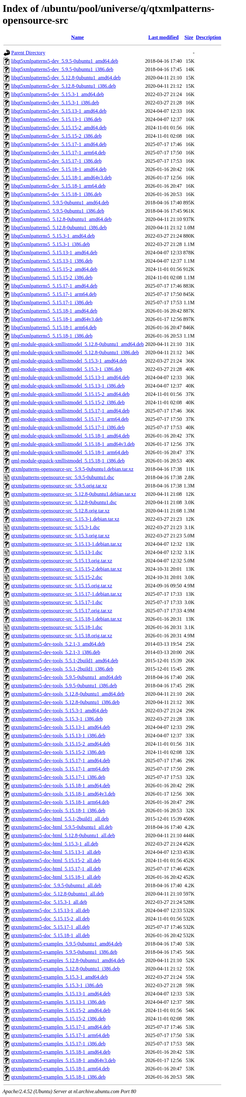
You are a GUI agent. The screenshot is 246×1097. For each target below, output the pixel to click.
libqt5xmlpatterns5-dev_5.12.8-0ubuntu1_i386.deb (63, 86)
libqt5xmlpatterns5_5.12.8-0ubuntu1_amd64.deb (61, 219)
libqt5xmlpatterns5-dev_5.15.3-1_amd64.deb (57, 94)
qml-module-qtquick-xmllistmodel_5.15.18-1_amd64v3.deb (73, 444)
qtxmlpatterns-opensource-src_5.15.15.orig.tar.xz (61, 585)
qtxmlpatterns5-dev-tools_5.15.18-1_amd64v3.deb (63, 794)
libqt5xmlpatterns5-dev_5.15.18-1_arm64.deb (58, 186)
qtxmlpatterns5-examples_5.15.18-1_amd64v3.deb (63, 1060)
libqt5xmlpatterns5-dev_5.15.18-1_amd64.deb (58, 169)
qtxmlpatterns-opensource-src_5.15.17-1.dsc (56, 602)
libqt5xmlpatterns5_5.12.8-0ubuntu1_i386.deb (59, 227)
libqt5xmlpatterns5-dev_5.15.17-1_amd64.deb (58, 144)
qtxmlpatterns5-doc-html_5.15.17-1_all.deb (56, 869)
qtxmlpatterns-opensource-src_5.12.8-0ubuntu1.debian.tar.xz (73, 494)
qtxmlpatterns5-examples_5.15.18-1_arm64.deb (60, 1068)
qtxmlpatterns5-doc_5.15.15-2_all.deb (50, 918)
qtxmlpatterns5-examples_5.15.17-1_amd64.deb (61, 1027)
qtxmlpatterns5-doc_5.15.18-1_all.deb (50, 935)
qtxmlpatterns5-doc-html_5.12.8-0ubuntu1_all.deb (63, 835)
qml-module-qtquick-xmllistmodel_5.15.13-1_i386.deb (68, 386)
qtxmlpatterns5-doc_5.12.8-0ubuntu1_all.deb (57, 893)
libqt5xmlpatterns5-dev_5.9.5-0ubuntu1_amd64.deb (64, 61)
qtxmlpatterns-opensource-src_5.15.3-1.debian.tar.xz (65, 519)
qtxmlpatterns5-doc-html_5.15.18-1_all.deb (56, 877)
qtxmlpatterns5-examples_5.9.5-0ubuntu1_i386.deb (64, 952)
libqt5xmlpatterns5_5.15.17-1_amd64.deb (54, 286)
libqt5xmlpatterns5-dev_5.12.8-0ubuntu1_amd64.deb (66, 77)
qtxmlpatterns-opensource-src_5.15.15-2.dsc (56, 577)
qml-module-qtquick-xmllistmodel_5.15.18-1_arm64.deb (70, 452)
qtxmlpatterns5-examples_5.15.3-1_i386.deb (57, 985)
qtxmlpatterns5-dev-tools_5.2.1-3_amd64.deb (58, 644)
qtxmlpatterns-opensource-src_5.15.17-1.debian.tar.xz (66, 594)
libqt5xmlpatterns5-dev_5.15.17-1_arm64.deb (58, 152)
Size (188, 37)
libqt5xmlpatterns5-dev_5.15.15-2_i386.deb (56, 136)
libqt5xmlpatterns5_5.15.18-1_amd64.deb (54, 311)
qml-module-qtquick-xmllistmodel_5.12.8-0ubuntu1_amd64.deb (77, 344)
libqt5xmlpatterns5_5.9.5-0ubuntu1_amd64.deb (60, 202)
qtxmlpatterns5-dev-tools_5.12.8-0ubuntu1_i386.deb (65, 702)
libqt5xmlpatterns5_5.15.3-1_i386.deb (50, 244)
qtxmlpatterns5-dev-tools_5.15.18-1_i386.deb (58, 810)
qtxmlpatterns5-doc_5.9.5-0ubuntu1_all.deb (56, 885)
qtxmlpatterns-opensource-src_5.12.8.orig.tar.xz (60, 510)
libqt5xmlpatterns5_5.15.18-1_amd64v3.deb (56, 319)
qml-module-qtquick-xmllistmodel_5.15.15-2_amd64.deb (70, 394)
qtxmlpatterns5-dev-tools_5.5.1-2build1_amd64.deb (64, 660)
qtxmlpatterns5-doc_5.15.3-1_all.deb (49, 902)
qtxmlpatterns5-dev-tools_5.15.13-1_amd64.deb (60, 727)
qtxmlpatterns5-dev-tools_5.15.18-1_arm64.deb (60, 802)
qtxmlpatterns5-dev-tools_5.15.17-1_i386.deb (58, 777)
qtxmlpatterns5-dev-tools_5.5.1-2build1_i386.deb (62, 669)
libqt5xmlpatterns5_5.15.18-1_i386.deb (52, 336)
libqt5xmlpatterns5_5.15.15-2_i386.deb (52, 277)
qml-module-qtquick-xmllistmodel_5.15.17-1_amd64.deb (70, 410)
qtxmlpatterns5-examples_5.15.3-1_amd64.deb (59, 977)
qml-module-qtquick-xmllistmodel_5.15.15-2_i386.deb (68, 402)
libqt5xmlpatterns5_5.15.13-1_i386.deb (52, 261)
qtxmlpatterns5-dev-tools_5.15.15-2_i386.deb (58, 752)
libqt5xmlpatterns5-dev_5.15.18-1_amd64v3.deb (61, 177)
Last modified (163, 37)
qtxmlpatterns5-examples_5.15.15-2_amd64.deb (61, 1010)
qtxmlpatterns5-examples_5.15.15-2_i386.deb (58, 1018)
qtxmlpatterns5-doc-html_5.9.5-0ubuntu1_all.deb (61, 827)
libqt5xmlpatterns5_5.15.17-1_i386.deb (52, 302)
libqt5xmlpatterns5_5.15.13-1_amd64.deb (54, 252)
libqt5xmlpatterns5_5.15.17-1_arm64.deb (53, 294)
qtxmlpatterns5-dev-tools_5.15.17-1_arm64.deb (60, 769)
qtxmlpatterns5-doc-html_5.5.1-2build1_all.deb (60, 819)
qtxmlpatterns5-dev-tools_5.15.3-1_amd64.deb (59, 710)
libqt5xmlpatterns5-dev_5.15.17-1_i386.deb (56, 161)
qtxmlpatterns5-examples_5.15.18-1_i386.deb (58, 1077)
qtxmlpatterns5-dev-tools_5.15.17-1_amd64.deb (60, 760)
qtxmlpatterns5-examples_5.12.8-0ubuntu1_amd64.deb (68, 960)
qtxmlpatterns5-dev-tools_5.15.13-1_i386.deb (58, 735)
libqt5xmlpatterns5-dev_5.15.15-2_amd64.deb (58, 127)
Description (208, 37)
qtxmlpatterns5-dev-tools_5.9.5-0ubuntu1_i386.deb (64, 685)
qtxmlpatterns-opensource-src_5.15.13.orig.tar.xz (61, 560)
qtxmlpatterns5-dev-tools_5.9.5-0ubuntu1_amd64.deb (66, 677)
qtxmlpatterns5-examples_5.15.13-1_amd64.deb (61, 993)
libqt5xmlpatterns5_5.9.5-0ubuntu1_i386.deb (57, 211)
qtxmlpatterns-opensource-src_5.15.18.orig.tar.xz (61, 635)
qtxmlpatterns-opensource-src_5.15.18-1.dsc (56, 627)
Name (77, 37)
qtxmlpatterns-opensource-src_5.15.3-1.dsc (55, 527)
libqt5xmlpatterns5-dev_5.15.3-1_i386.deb (55, 102)
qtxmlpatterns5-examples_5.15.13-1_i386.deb (58, 1002)
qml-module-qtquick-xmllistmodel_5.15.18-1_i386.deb (68, 460)
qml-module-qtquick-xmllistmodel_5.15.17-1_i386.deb (68, 427)
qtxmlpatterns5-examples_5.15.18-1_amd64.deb (61, 1052)
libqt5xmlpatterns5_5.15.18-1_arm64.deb (53, 327)
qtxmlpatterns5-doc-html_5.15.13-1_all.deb (56, 852)
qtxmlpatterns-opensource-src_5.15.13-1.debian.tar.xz (66, 544)
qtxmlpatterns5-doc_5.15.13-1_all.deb (50, 910)
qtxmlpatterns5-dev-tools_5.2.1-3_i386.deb (55, 652)
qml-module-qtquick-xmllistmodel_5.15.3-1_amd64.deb (69, 361)
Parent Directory (28, 52)
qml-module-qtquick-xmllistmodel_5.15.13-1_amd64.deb (70, 377)
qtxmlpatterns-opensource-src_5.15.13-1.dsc (56, 552)
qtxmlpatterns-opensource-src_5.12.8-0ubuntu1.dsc (64, 502)
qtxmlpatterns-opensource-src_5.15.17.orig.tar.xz (61, 610)
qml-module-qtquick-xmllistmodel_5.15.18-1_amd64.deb (70, 435)
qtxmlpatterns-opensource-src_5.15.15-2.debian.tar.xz (66, 569)
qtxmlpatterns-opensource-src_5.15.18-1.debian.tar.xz (66, 619)
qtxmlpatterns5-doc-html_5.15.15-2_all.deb (56, 860)
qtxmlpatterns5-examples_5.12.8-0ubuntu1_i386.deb (65, 968)
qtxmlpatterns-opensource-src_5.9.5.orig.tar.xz (59, 485)
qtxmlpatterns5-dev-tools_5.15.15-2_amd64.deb (60, 744)
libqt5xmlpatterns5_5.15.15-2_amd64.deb (54, 269)
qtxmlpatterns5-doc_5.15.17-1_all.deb (50, 927)
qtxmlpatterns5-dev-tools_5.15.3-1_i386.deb (57, 719)
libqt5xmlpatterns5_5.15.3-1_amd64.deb (53, 236)
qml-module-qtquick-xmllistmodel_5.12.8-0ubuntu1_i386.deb (75, 352)
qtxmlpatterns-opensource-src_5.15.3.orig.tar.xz (60, 535)
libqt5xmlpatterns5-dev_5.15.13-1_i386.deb (56, 119)
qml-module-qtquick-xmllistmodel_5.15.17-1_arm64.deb (70, 419)
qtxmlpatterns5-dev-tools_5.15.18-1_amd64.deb (60, 785)
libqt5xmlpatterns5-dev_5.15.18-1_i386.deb (56, 194)
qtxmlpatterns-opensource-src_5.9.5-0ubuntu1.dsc (62, 477)
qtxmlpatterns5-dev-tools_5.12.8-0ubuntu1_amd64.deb (67, 694)
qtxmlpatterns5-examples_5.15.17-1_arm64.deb (60, 1035)
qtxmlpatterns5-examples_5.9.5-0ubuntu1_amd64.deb (66, 943)
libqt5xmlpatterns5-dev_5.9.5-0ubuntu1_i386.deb (62, 69)
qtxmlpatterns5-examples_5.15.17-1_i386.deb (58, 1043)
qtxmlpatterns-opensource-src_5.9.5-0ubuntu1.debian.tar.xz (72, 469)
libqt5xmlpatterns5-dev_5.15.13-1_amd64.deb (58, 111)
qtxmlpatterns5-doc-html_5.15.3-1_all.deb (54, 844)
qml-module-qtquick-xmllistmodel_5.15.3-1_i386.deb (66, 369)
